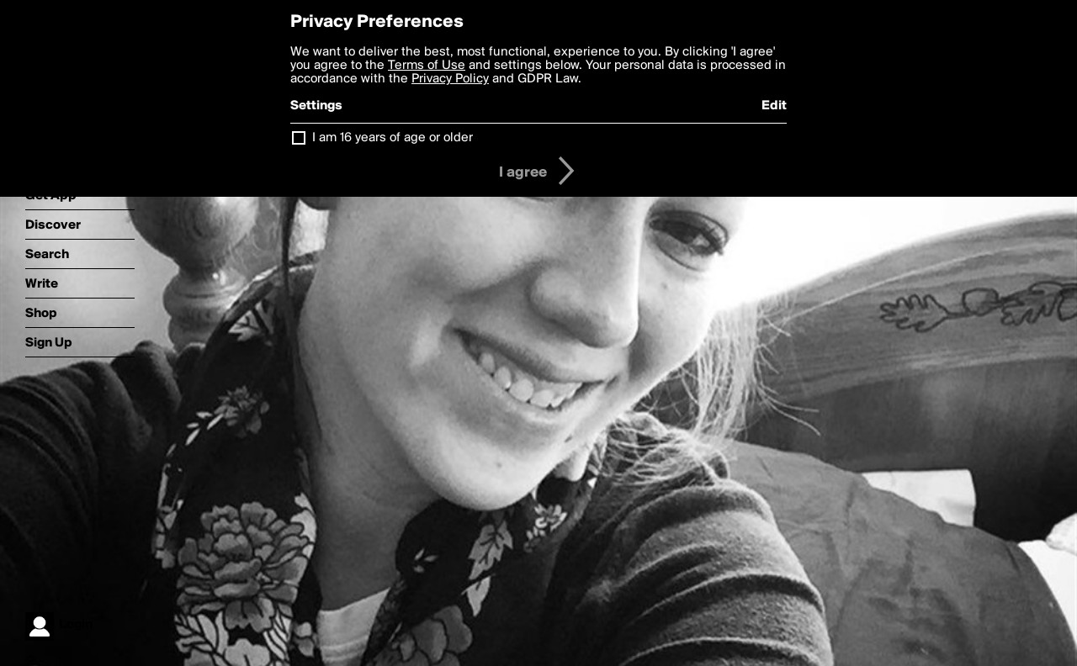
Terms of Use (426, 65)
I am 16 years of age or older (392, 138)
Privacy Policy (450, 79)
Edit (774, 106)
